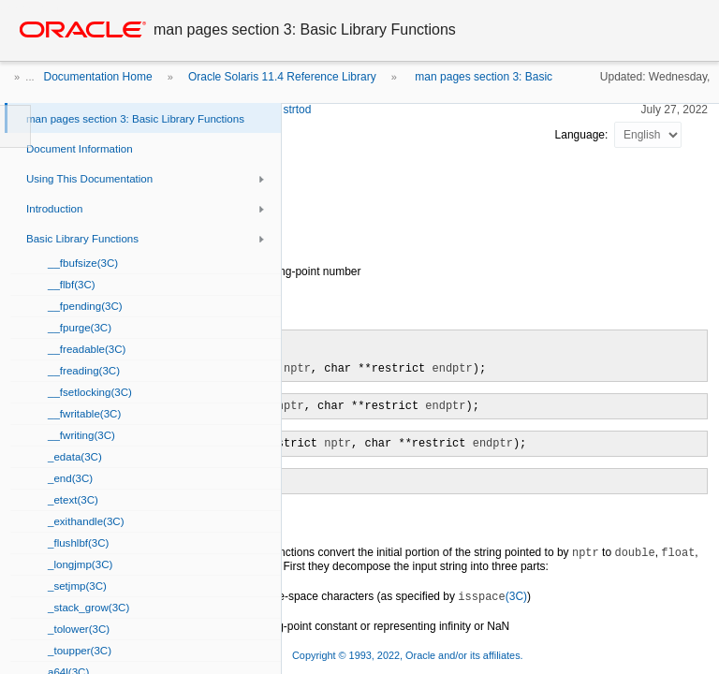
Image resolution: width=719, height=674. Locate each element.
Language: (583, 134)
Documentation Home (98, 76)
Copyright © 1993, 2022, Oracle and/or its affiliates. (409, 655)
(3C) (492, 596)
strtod (297, 109)
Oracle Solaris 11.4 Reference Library (282, 76)
